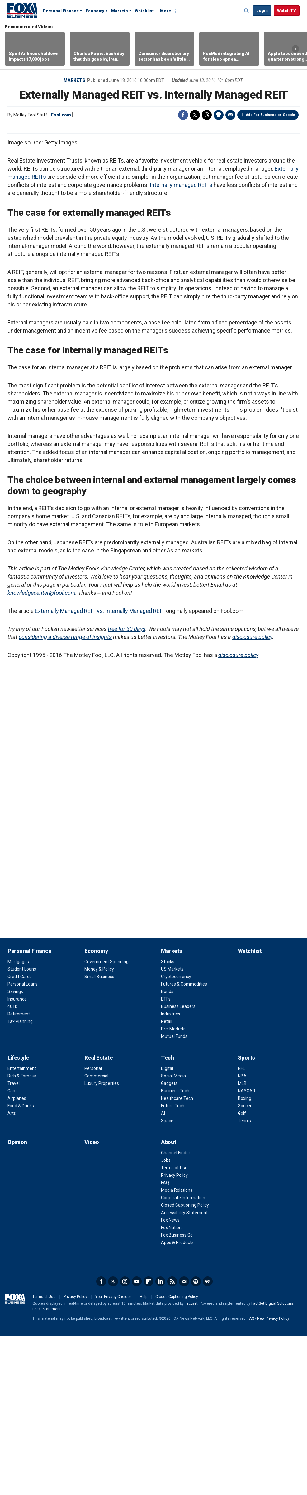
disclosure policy (252, 795)
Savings (15, 1150)
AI (163, 1272)
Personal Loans (22, 1142)
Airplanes (16, 1257)
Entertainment (21, 1227)
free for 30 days (126, 787)
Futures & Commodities (184, 1142)
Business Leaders (178, 1165)
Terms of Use (174, 1326)
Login (262, 10)
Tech (167, 1216)
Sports (246, 1216)
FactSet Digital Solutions (272, 1462)
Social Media (173, 1234)
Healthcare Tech (177, 1257)
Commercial (96, 1234)
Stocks (167, 1120)
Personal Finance (61, 10)
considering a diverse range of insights (65, 795)
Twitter (195, 115)
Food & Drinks (20, 1264)
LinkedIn (160, 1440)
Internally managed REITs (181, 343)
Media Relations (176, 1348)
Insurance (17, 1157)
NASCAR (246, 1249)
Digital (167, 1227)
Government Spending (106, 1120)
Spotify (196, 1440)
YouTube (137, 1440)
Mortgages (18, 1120)
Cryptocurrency (176, 1135)
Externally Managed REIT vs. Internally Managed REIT (100, 769)
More (165, 10)
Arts (11, 1272)
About (168, 1301)
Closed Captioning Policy (185, 1363)
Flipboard (149, 1440)
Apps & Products (177, 1401)
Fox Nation (171, 1386)
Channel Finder (175, 1311)
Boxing (244, 1257)
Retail (166, 1180)
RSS (172, 1440)
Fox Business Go (177, 1393)
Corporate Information (183, 1356)
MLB (242, 1242)
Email (230, 115)
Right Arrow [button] (295, 49)
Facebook (183, 115)
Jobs (166, 1319)
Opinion (17, 1301)
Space (167, 1279)
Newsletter (184, 1440)
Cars (12, 1249)
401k (12, 1165)
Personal (93, 1227)
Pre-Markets (173, 1187)
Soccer (245, 1264)
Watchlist (144, 10)
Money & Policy (99, 1127)
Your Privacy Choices (113, 1455)
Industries (170, 1172)
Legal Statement (46, 1468)
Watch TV (286, 10)
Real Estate (98, 1216)
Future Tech (172, 1264)
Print (219, 115)
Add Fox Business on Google (270, 115)
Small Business (99, 1135)
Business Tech (175, 1249)
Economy (95, 10)
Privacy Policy (174, 1334)
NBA (242, 1234)
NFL (241, 1227)
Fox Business (22, 10)
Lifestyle (18, 1216)
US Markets (172, 1127)
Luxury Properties (101, 1242)
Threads (207, 115)
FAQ (165, 1341)
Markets (119, 10)
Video (91, 1301)
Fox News (170, 1378)
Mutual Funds (174, 1195)
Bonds (167, 1150)
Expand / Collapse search (246, 11)
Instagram (125, 1440)
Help (143, 1455)
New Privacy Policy (273, 1477)
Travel (13, 1242)
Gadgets (169, 1242)
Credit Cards (19, 1135)
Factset (191, 1462)
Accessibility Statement (184, 1371)
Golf (242, 1272)
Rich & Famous (21, 1234)
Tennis (244, 1279)
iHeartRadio (208, 1440)
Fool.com (61, 114)
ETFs (166, 1157)
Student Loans (21, 1127)
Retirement (18, 1172)
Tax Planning (20, 1180)
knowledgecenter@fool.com (41, 751)
